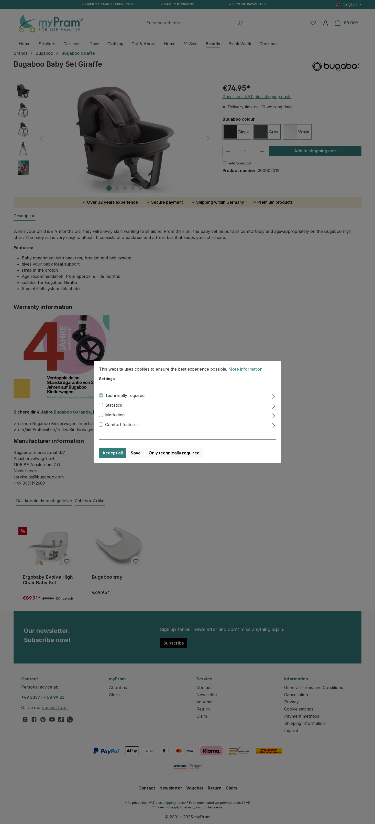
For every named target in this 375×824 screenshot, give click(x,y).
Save (136, 452)
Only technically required (174, 452)
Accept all (112, 452)
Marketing (115, 414)
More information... (247, 369)
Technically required (125, 395)
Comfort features (122, 424)
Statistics (113, 405)
